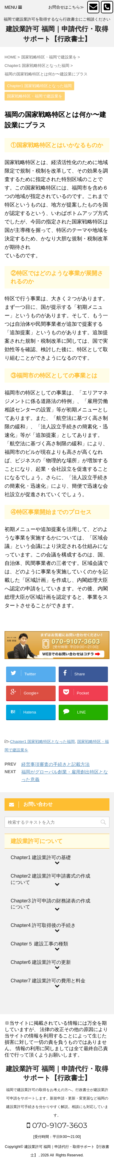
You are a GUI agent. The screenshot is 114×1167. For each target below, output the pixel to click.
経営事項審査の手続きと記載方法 (55, 764)
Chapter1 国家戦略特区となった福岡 (42, 741)
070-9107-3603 (57, 1125)
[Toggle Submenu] (57, 858)
